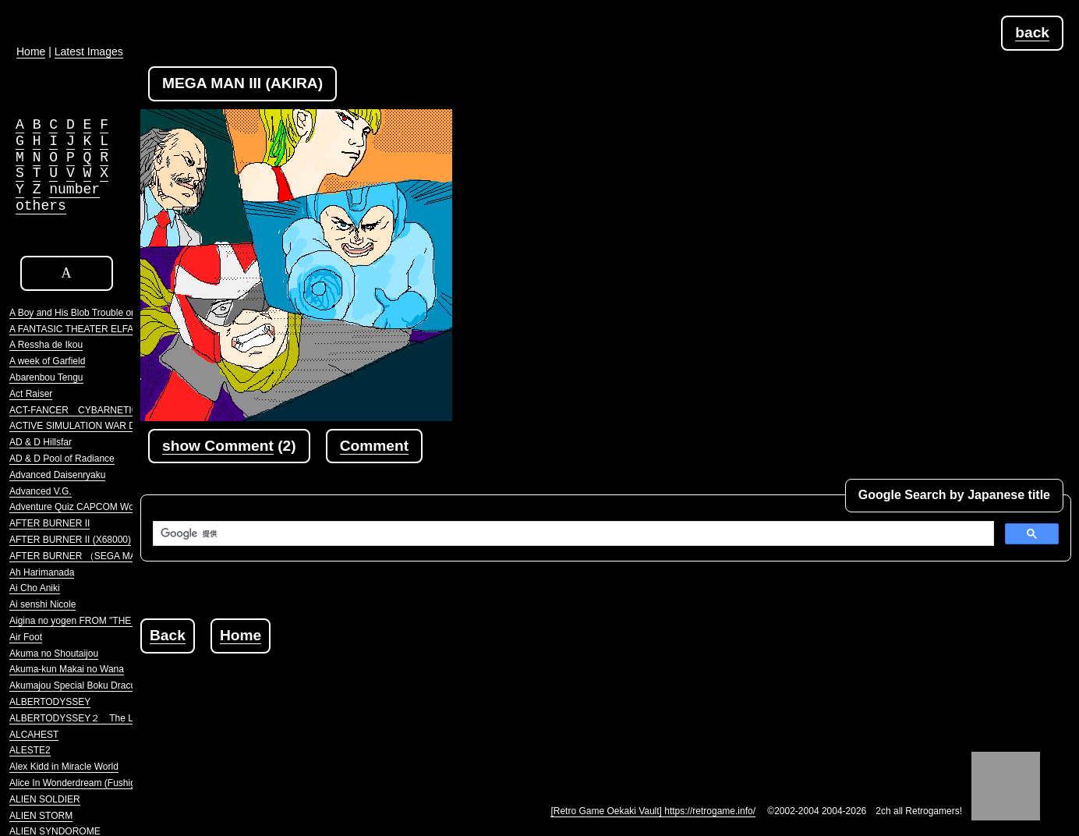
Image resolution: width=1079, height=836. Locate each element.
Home (240, 635)
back (1032, 32)
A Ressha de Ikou (46, 344)
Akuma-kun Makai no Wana (66, 669)
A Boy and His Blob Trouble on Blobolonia (95, 312)
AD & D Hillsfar (40, 442)
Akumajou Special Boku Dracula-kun (85, 685)
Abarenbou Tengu (46, 377)
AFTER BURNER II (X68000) (70, 539)
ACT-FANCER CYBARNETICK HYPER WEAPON (116, 410)
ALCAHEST (33, 734)
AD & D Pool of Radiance (62, 458)
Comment (374, 445)
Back (168, 635)
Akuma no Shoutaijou (53, 653)
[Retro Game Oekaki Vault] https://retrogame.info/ (652, 811)
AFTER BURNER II (49, 523)
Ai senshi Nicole (42, 604)
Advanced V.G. (40, 491)
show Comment (218, 445)
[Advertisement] (424, 689)
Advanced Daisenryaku (57, 474)
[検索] (572, 533)
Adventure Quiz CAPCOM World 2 (80, 506)
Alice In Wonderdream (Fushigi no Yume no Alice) (112, 783)
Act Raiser (30, 393)
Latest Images (89, 51)
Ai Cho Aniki (34, 588)
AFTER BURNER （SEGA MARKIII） (87, 556)
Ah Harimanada (41, 572)
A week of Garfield (47, 361)
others (41, 206)
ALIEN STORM (41, 815)
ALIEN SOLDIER (44, 799)
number (74, 189)
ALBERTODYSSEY (49, 701)
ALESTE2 (30, 750)
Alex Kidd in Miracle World (64, 766)
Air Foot (25, 637)
